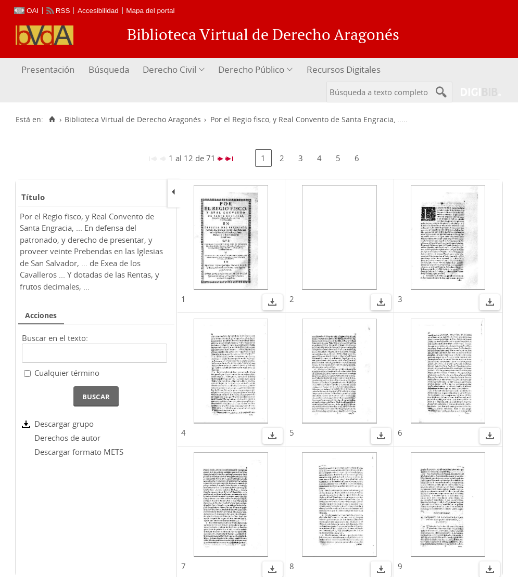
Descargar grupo (64, 423)
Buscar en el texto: (55, 338)
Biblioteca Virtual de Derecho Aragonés (133, 119)
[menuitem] (49, 70)
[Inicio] (51, 119)
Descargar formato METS (78, 452)
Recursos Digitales (344, 69)
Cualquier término (66, 373)
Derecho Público (251, 69)
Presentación (47, 69)
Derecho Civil (169, 69)
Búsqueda (109, 69)
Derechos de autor (67, 437)
